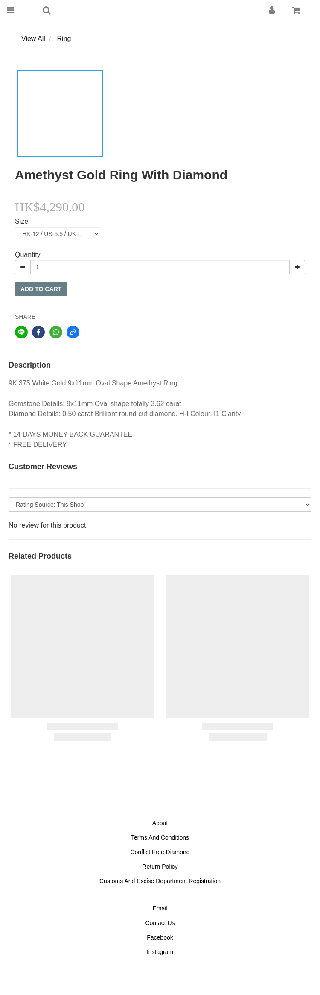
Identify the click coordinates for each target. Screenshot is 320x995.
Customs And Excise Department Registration (160, 881)
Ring (64, 38)
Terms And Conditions (160, 837)
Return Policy (159, 866)
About (160, 823)
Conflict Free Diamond (159, 852)
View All (33, 38)
